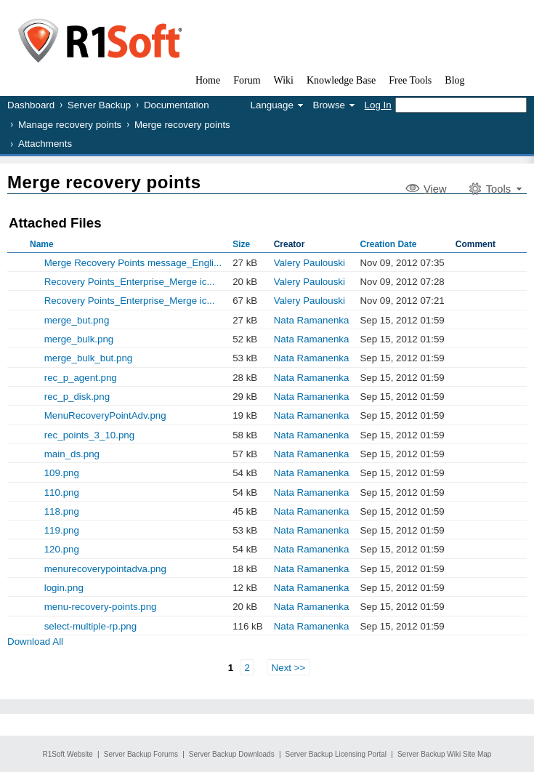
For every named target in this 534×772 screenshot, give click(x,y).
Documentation (176, 105)
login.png (64, 587)
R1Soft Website (68, 754)
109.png (61, 472)
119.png (61, 530)
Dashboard (30, 105)
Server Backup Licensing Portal (336, 754)
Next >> (289, 667)
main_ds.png (72, 454)
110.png (61, 492)
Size (241, 244)
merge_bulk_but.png (88, 358)
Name (42, 244)
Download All (35, 641)
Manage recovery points (69, 124)
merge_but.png (77, 320)
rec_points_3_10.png (89, 435)
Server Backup (99, 105)
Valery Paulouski (309, 262)
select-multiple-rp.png (90, 626)
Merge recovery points (182, 124)
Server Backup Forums (141, 754)
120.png (61, 549)
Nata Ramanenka (311, 320)
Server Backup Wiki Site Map (444, 754)
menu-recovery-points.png (100, 606)
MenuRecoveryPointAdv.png (105, 415)
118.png (61, 511)
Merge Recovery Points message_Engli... (133, 262)
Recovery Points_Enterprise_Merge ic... (129, 281)
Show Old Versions (13, 262)
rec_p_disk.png (77, 396)
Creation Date (388, 244)
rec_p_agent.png (80, 377)
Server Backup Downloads (232, 754)
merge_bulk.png (79, 339)
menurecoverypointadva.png (105, 568)
